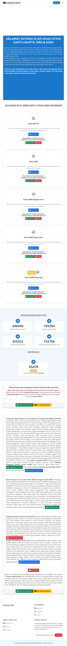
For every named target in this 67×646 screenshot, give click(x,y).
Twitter (38, 615)
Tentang (6, 630)
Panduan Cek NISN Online (29, 562)
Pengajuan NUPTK (14, 467)
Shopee (38, 143)
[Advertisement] (33, 12)
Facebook (38, 608)
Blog (57, 3)
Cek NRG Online (52, 507)
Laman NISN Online (14, 538)
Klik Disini (33, 134)
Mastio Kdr (27, 643)
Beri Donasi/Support (42, 405)
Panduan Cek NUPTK (34, 470)
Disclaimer (33, 570)
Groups (6, 626)
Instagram (38, 611)
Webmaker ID (8, 623)
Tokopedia (30, 143)
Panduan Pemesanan (24, 405)
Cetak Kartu (12, 2)
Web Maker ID (37, 643)
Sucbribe (58, 635)
